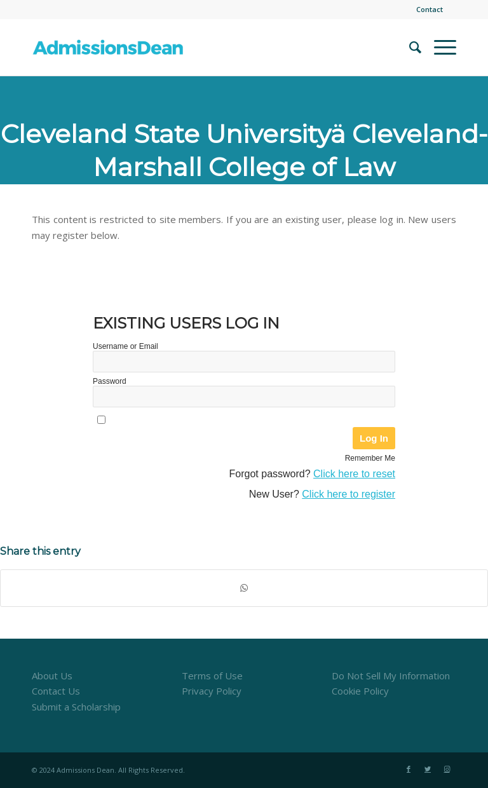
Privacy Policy (211, 690)
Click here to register (348, 494)
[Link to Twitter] (427, 768)
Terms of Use (212, 675)
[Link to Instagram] (446, 768)
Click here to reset (354, 473)
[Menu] (438, 47)
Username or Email (125, 346)
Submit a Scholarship (76, 706)
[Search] (408, 47)
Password (109, 381)
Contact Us (56, 690)
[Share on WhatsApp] (244, 588)
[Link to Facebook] (408, 768)
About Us (52, 675)
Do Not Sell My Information (391, 675)
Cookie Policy (360, 690)
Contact (429, 9)
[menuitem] (426, 9)
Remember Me (370, 458)
